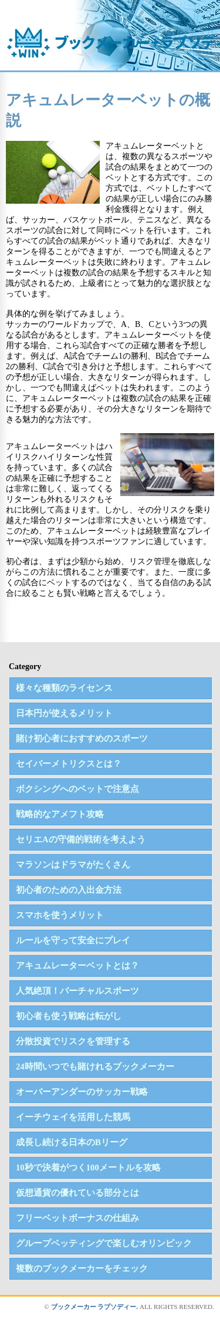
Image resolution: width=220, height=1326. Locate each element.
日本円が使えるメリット (64, 713)
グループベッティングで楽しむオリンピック (104, 1243)
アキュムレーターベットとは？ (77, 965)
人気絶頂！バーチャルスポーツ (77, 991)
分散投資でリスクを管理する (73, 1041)
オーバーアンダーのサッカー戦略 (82, 1091)
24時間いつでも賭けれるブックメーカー (95, 1066)
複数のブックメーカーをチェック (82, 1268)
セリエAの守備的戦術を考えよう (80, 839)
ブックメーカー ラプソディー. (94, 1306)
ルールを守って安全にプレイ (73, 940)
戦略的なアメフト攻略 (60, 814)
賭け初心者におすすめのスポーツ (82, 738)
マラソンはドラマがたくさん (73, 864)
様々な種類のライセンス (64, 688)
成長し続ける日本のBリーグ (71, 1142)
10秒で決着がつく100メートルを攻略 (88, 1167)
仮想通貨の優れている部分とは (77, 1192)
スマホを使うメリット (60, 915)
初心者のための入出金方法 (68, 890)
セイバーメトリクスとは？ (68, 763)
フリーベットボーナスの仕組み (77, 1218)
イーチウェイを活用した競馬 (73, 1117)
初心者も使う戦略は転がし (68, 1016)
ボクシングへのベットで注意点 (77, 789)
